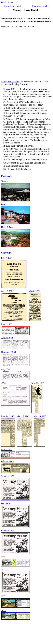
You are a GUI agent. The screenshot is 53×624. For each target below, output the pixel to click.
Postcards (6, 176)
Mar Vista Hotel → (41, 6)
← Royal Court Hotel (11, 6)
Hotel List (5, 2)
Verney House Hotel (10, 81)
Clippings (6, 252)
